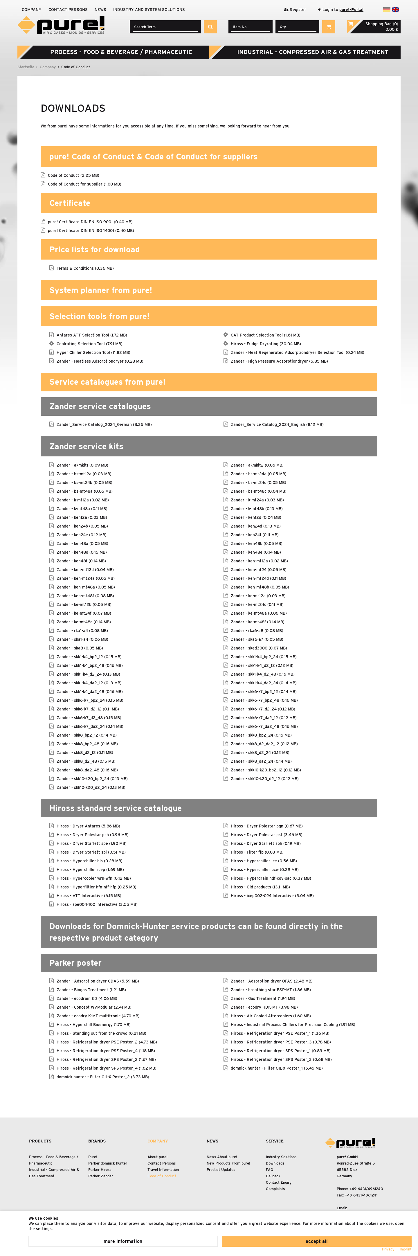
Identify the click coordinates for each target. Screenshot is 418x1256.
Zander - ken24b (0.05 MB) (82, 525)
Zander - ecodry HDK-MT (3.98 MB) (264, 1007)
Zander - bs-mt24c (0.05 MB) (258, 482)
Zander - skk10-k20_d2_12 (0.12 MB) (265, 778)
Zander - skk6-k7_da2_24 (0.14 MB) (90, 726)
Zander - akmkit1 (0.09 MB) (82, 464)
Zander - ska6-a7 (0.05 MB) (257, 639)
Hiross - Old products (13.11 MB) (260, 886)
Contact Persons (68, 9)
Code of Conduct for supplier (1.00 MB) (84, 183)
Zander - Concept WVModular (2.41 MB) (94, 1007)
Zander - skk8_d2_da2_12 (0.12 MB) (264, 743)
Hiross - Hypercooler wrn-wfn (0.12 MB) (94, 878)
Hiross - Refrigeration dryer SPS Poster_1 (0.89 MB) (281, 1050)
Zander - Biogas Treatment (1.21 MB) (91, 989)
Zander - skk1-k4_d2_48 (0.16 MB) (263, 673)
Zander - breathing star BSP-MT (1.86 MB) (271, 989)
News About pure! (222, 1157)
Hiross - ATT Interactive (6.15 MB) (89, 895)
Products (40, 1141)
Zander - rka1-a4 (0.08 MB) (82, 630)
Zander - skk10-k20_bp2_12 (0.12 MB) (266, 769)
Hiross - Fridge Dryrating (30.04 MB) (266, 343)
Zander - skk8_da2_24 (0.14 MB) (261, 761)
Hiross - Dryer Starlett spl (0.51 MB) (91, 851)
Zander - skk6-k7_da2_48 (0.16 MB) (264, 726)
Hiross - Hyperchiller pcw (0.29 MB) (265, 869)
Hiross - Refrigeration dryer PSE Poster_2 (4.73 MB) (107, 1041)
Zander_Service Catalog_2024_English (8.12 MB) (277, 424)
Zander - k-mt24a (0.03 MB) (257, 499)
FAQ (269, 1169)
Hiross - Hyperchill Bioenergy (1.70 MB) (94, 1024)
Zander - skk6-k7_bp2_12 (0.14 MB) (264, 691)
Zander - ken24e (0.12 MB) (82, 534)
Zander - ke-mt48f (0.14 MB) (257, 621)
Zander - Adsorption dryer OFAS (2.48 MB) (272, 980)
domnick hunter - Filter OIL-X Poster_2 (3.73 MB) (103, 1076)
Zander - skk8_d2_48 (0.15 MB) (86, 761)
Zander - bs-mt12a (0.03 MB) (84, 473)
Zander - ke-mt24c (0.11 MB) (257, 604)
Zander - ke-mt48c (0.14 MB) (84, 621)
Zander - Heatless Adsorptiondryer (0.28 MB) (100, 361)
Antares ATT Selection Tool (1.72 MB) (92, 334)
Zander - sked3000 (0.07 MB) (259, 647)
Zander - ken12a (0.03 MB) (82, 517)
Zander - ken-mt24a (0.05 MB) (86, 578)
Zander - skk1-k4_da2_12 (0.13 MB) (89, 682)
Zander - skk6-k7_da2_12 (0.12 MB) (264, 717)
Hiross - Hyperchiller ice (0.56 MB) (264, 860)
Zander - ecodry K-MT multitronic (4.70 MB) (98, 1015)
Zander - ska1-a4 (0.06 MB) (82, 639)
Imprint (406, 1249)
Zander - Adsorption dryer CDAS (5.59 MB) (98, 980)
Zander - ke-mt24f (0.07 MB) (84, 613)
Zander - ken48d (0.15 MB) (82, 552)
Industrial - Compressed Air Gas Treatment (313, 51)
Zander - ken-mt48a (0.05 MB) (86, 586)
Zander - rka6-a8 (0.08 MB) (257, 630)
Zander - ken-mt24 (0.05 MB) (259, 569)
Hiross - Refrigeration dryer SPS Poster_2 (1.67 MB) (106, 1059)
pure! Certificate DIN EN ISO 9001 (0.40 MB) (90, 221)
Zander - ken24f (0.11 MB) (255, 534)
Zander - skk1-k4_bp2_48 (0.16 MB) (90, 665)
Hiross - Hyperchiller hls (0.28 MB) (89, 860)
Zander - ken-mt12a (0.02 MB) (259, 560)
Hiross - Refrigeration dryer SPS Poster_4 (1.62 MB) (106, 1067)
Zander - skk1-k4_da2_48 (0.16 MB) (90, 691)
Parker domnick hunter (107, 1163)
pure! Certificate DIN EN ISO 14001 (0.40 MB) (91, 230)
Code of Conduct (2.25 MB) (73, 175)
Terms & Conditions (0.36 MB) (85, 268)
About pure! (157, 1157)
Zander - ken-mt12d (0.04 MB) (85, 569)
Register (295, 9)
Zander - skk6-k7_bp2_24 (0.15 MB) (90, 700)
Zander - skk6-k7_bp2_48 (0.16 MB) (264, 700)
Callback (273, 1176)
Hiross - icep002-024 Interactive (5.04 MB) (272, 895)
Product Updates (221, 1169)
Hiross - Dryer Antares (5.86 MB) (88, 825)
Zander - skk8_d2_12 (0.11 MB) (85, 752)
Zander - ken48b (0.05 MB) (256, 543)
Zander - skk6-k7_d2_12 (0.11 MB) (88, 708)
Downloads (275, 1163)
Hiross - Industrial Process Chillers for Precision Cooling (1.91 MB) (293, 1024)
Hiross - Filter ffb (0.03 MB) (257, 851)
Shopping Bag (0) (381, 23)
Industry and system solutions (149, 9)
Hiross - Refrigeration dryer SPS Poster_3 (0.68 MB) (281, 1059)
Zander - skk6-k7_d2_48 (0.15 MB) (89, 717)
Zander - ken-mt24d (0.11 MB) (258, 578)
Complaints (275, 1189)
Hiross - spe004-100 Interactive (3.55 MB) (97, 904)
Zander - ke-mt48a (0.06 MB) (259, 613)
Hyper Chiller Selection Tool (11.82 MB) (93, 352)
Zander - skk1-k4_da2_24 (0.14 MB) (264, 682)
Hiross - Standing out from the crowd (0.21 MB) (101, 1033)
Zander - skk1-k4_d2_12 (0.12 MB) (262, 665)
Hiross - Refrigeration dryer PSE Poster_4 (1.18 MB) (106, 1050)
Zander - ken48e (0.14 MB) (256, 552)
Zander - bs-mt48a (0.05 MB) (85, 491)
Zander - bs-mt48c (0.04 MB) (259, 491)
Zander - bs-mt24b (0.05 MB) (84, 482)
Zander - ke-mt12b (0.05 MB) (84, 604)
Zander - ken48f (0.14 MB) (81, 560)
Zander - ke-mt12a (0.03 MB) (258, 595)
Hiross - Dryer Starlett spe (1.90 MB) (92, 843)
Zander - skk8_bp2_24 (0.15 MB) (261, 734)
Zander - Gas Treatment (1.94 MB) (263, 998)
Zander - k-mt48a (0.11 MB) (82, 508)
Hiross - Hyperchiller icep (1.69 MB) (90, 869)
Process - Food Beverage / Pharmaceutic (121, 51)
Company (32, 9)
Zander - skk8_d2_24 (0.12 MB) (260, 752)
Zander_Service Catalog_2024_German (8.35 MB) (104, 424)
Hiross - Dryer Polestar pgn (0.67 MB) (267, 825)
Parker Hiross (99, 1169)
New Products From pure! (228, 1163)
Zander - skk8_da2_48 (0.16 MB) (87, 769)
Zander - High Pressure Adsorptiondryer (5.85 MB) (279, 361)
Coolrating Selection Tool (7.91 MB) (89, 343)
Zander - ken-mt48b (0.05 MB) (260, 586)
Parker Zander (100, 1176)
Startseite (25, 67)
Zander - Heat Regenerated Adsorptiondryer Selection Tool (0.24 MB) (297, 352)
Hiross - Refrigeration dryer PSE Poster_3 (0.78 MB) (281, 1041)
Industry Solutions (281, 1157)
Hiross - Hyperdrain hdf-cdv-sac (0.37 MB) (271, 878)
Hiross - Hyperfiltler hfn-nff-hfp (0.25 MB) (96, 886)
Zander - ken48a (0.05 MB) (82, 543)
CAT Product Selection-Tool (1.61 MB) (265, 334)
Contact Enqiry (278, 1182)
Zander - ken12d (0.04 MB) (256, 517)
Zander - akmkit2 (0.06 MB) (257, 464)
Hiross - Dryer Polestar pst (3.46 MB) (266, 834)
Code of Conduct (161, 1176)
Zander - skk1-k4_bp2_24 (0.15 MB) (264, 656)
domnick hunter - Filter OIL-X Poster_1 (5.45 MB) (277, 1067)
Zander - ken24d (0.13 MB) (256, 525)
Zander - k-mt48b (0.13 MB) (257, 508)
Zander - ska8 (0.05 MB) (80, 647)
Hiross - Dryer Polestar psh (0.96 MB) (93, 834)
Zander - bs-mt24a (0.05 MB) (259, 473)
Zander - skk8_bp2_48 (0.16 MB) (87, 743)
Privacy (388, 1249)
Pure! (92, 1157)
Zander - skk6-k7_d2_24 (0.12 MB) (263, 708)
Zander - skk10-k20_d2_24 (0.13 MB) (91, 787)
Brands (97, 1141)
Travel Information (163, 1169)
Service (275, 1141)
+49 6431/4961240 (366, 1189)
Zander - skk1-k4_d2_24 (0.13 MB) (88, 673)
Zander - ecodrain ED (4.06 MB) (87, 998)
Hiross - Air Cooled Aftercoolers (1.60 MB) (271, 1015)
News (100, 9)
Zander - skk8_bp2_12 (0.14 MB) (87, 734)
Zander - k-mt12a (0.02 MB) (83, 499)
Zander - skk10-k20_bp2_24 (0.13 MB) (92, 778)
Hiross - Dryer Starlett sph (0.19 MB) (266, 843)
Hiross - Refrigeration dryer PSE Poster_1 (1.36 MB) (280, 1033)
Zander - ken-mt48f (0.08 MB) (85, 595)
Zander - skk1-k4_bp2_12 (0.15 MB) (89, 656)
